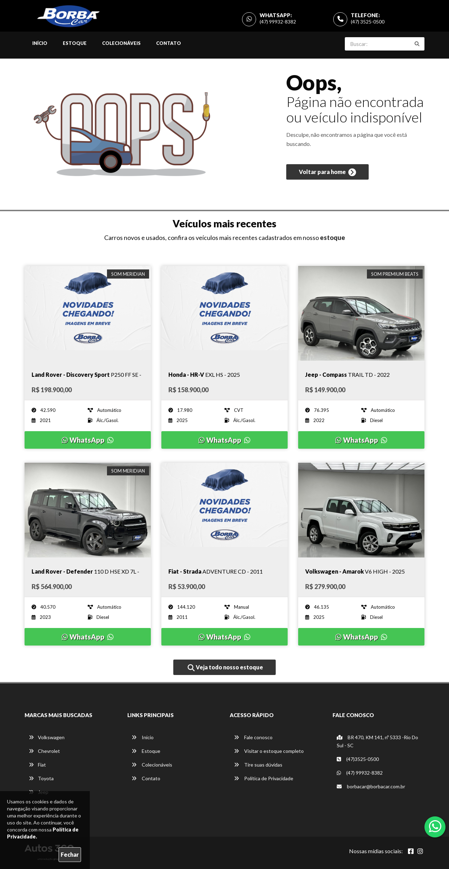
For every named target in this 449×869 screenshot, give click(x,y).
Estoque (75, 43)
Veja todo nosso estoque (225, 667)
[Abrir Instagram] (420, 851)
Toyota (41, 778)
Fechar (70, 854)
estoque (332, 237)
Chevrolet (44, 751)
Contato (168, 43)
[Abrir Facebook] (411, 851)
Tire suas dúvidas (258, 765)
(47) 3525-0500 (367, 22)
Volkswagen (47, 737)
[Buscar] (417, 44)
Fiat (37, 765)
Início (39, 43)
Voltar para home (327, 172)
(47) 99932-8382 (278, 22)
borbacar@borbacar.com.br (371, 786)
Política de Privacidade (263, 778)
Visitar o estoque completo (269, 751)
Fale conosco (253, 737)
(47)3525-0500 (358, 759)
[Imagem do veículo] (88, 313)
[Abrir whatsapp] (435, 826)
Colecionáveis (121, 43)
